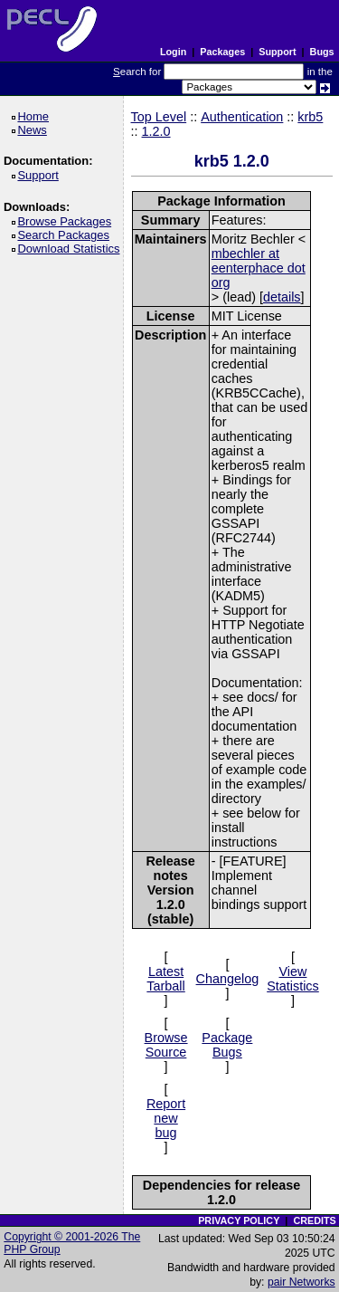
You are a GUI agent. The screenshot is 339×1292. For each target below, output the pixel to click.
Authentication (242, 117)
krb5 (310, 117)
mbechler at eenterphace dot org (259, 268)
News (35, 130)
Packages (222, 51)
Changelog (227, 978)
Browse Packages (67, 221)
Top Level (159, 117)
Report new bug (165, 1118)
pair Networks (301, 1282)
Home (36, 116)
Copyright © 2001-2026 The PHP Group (72, 1243)
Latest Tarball (165, 978)
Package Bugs (227, 1044)
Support (277, 51)
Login (173, 51)
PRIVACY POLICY (238, 1220)
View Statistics (293, 978)
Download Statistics (71, 248)
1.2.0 (156, 131)
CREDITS (314, 1220)
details (282, 297)
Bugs (322, 51)
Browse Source (166, 1044)
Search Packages (66, 235)
